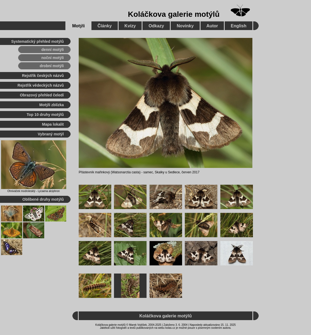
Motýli (78, 26)
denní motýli (53, 49)
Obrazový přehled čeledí (42, 95)
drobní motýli (52, 66)
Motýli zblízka (51, 105)
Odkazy (156, 26)
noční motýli (53, 58)
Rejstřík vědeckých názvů (41, 85)
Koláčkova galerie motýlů (174, 14)
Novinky (185, 26)
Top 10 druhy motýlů (45, 114)
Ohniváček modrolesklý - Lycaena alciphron (33, 191)
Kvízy (130, 26)
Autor (212, 26)
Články (104, 26)
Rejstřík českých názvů (43, 75)
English (238, 26)
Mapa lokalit (53, 124)
